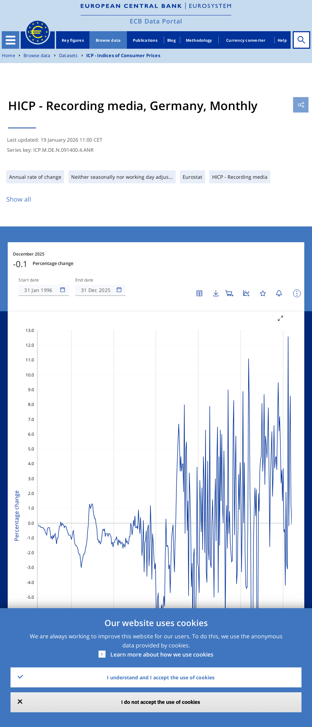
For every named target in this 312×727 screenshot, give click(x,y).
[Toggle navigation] (10, 40)
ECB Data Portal (156, 21)
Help (282, 40)
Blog (171, 40)
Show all (18, 199)
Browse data (108, 40)
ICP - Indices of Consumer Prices (123, 56)
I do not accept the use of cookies (160, 702)
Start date (29, 280)
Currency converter (246, 40)
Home (8, 56)
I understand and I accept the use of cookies (161, 677)
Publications (145, 40)
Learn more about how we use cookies (161, 654)
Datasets (68, 56)
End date (84, 280)
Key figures (73, 40)
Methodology (199, 40)
